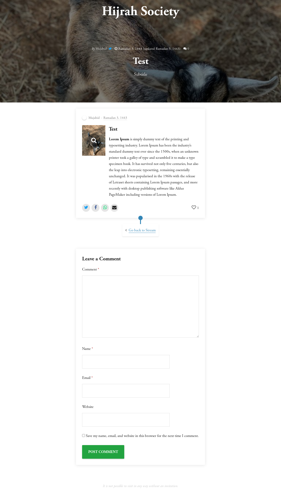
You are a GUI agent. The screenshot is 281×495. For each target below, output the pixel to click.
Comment (90, 269)
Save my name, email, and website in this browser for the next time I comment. (142, 435)
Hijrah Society (140, 11)
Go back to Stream (142, 230)
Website (88, 406)
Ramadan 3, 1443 (115, 118)
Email (87, 377)
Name (87, 348)
